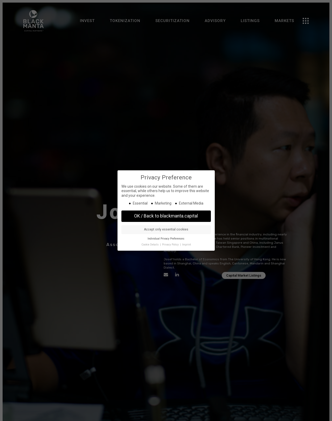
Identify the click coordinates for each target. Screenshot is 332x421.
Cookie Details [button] (150, 244)
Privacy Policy (170, 244)
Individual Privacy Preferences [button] (166, 238)
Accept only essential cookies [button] (166, 229)
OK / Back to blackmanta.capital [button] (166, 216)
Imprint (186, 244)
